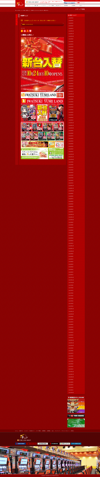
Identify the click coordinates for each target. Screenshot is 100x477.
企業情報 (48, 430)
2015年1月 (71, 369)
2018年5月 (71, 264)
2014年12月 (72, 371)
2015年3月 (71, 363)
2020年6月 (71, 201)
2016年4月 (71, 329)
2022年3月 (71, 146)
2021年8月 (71, 164)
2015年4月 (71, 361)
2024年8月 (71, 72)
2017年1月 (71, 306)
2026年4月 (71, 20)
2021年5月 (71, 172)
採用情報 (43, 430)
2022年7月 (71, 135)
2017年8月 (71, 287)
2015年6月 (71, 355)
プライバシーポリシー (65, 430)
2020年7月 (71, 198)
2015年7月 (71, 353)
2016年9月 (71, 316)
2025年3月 (71, 54)
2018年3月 (71, 269)
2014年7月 (71, 384)
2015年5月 (71, 358)
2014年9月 (71, 379)
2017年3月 (71, 300)
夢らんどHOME (17, 10)
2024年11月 (72, 65)
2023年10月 (72, 96)
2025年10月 (72, 36)
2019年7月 (71, 227)
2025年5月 (71, 49)
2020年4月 (71, 203)
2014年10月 (72, 376)
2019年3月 (71, 238)
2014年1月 (71, 390)
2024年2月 (71, 88)
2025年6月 (71, 46)
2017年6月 (71, 293)
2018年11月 (72, 248)
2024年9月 (71, 70)
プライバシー (72, 0)
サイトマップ (67, 0)
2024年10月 (72, 67)
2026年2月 (71, 25)
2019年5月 (71, 232)
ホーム (16, 430)
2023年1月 (71, 120)
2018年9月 (71, 253)
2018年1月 (71, 274)
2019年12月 (72, 214)
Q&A (52, 430)
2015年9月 (71, 348)
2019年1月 (71, 243)
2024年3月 (71, 86)
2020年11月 (72, 188)
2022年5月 (71, 141)
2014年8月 (71, 382)
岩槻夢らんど (28, 10)
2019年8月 (71, 224)
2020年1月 (71, 211)
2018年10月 (72, 251)
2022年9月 (71, 130)
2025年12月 (72, 31)
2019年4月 (71, 235)
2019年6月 (71, 230)
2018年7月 (71, 259)
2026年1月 (71, 28)
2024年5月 (71, 80)
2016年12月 (72, 308)
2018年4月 (71, 266)
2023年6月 (71, 107)
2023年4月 (71, 112)
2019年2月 (71, 240)
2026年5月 (71, 17)
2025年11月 (72, 33)
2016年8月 (71, 319)
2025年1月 (71, 59)
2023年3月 (71, 114)
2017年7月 (71, 290)
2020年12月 (72, 185)
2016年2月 (71, 335)
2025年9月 (71, 38)
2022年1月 (71, 151)
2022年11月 (72, 125)
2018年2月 (71, 272)
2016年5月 (71, 327)
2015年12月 (72, 340)
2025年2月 (71, 57)
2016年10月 (72, 314)
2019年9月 (71, 222)
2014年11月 (72, 374)
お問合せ (76, 0)
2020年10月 (72, 190)
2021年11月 (72, 156)
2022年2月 (71, 148)
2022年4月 (71, 143)
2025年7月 (71, 44)
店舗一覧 (20, 430)
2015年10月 (72, 345)
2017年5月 (71, 295)
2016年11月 (72, 311)
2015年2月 (71, 366)
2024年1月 (71, 91)
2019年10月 (72, 219)
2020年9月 (71, 193)
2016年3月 (71, 332)
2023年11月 (72, 93)
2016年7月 (71, 321)
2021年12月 (72, 154)
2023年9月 (71, 99)
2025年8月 (71, 41)
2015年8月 (71, 350)
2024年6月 (71, 78)
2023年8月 (71, 101)
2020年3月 (71, 206)
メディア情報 (23, 10)
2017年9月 (71, 285)
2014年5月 (71, 387)
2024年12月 (72, 62)
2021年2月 (71, 180)
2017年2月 (71, 303)
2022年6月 (71, 138)
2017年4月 (71, 298)
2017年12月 (72, 277)
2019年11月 (72, 217)
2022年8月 (71, 133)
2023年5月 (71, 109)
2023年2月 (71, 117)
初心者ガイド (32, 430)
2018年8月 (71, 256)
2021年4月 (71, 175)
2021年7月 (71, 167)
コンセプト (26, 430)
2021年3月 (71, 177)
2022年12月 (72, 122)
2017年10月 (72, 282)
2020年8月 (71, 196)
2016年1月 (71, 337)
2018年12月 (72, 245)
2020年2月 (71, 209)
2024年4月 (71, 83)
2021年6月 (71, 169)
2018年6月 (71, 261)
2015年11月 (72, 342)
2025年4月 (71, 52)
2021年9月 (71, 162)
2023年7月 (71, 104)
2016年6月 (71, 324)
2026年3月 (71, 23)
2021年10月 (72, 159)
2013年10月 (72, 392)
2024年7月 (71, 75)
